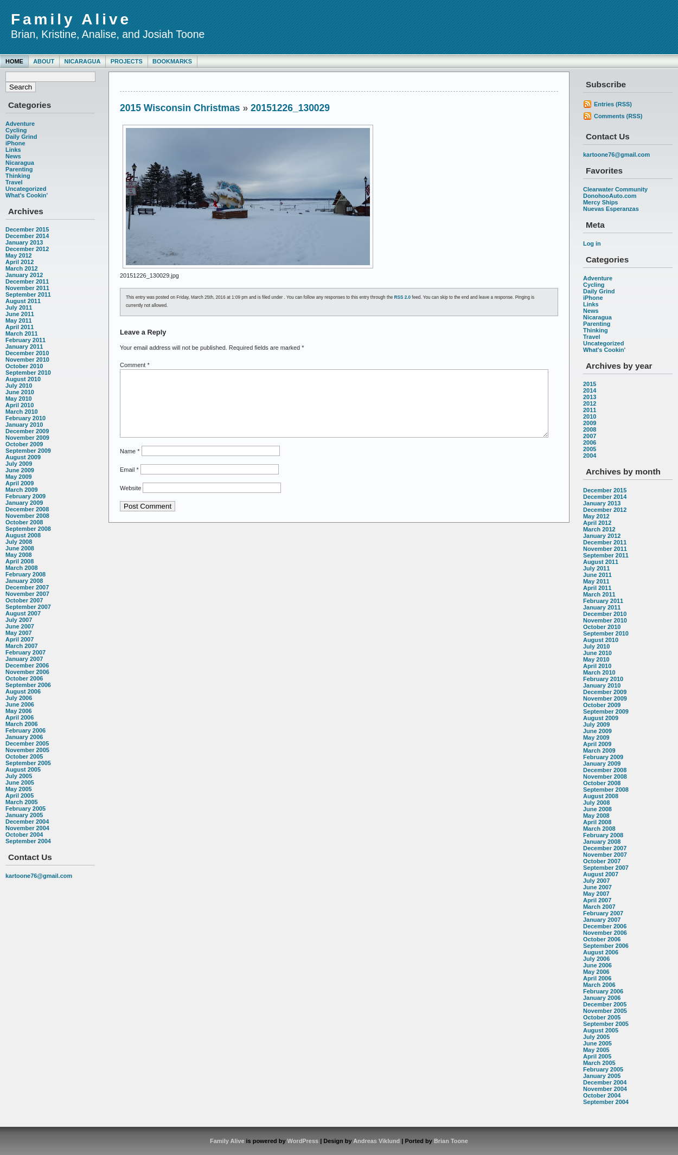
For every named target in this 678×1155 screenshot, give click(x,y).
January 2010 (24, 424)
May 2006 (18, 711)
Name (129, 464)
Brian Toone (451, 1141)
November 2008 (27, 515)
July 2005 (18, 776)
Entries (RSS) (613, 104)
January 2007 (24, 659)
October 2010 (24, 366)
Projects (127, 61)
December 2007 (27, 587)
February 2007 (25, 652)
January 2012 (24, 275)
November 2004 (27, 828)
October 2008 (24, 522)
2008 (589, 429)
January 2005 (24, 815)
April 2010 (19, 405)
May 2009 (18, 476)
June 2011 (19, 314)
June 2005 (19, 782)
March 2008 (21, 567)
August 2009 (23, 457)
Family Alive (71, 19)
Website (130, 501)
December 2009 (27, 431)
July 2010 (18, 385)
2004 (589, 455)
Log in (592, 243)
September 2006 (28, 685)
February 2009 (25, 496)
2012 (589, 403)
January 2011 (24, 346)
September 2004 (28, 841)
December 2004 (27, 821)
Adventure (20, 123)
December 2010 (27, 353)
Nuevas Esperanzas (611, 209)
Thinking (17, 175)
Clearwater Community (615, 189)
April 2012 (19, 262)
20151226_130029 (290, 107)
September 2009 (28, 450)
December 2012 (27, 249)
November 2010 (27, 359)
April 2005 (19, 795)
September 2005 (28, 763)
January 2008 (24, 581)
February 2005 (25, 808)
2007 (589, 436)
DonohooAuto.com (609, 196)
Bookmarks (172, 61)
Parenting (19, 169)
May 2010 (18, 398)
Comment (135, 365)
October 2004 (24, 834)
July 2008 (18, 541)
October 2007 (24, 600)
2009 (589, 423)
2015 (589, 384)
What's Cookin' (26, 195)
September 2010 (28, 372)
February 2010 (25, 418)
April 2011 (19, 327)
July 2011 (18, 307)
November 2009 (27, 437)
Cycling (16, 130)
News (13, 156)
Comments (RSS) (618, 116)
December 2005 (27, 743)
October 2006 (24, 678)
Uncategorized (25, 188)
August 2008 (23, 535)
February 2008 (25, 574)
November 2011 (27, 288)
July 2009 (18, 463)
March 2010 (21, 411)
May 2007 (18, 633)
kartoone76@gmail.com (38, 875)
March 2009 (21, 489)
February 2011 (25, 340)
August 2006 (23, 691)
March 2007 (21, 646)
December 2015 (27, 229)
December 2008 (27, 509)
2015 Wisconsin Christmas (180, 107)
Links (13, 149)
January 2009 (24, 502)
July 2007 (18, 620)
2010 (589, 416)
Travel (14, 182)
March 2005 (21, 802)
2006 (589, 442)
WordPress (303, 1141)
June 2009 (19, 470)
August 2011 (23, 301)
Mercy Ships (600, 202)
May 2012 (18, 255)
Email (129, 482)
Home (14, 61)
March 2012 (21, 268)
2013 (589, 397)
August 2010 (23, 379)
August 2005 (23, 769)
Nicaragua (82, 61)
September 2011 (28, 294)
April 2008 (19, 561)
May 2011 (18, 320)
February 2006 (25, 730)
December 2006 (27, 665)
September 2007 (28, 607)
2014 (589, 390)
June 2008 (19, 548)
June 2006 (19, 704)
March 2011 (21, 333)
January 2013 (24, 242)
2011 (589, 410)
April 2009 (19, 483)
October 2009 (24, 444)
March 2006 (21, 724)
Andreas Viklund (376, 1141)
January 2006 (24, 737)
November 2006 (27, 672)
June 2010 (19, 392)
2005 (589, 449)
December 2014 (27, 236)
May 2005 (18, 789)
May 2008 (18, 554)
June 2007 (19, 626)
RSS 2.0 (402, 297)
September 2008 (28, 528)
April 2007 (19, 639)
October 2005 (24, 756)
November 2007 (27, 594)
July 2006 (18, 698)
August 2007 (23, 613)
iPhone (15, 143)
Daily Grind (21, 136)
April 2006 (19, 717)
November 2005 (27, 750)
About (43, 61)
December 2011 (27, 281)
